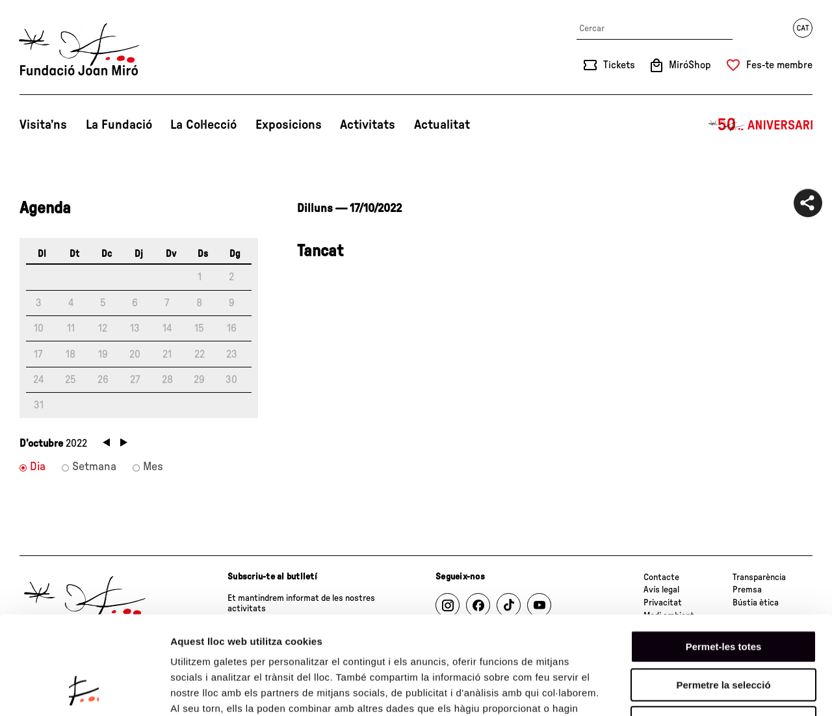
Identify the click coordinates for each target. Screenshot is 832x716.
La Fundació (119, 124)
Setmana (94, 467)
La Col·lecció (203, 124)
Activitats (367, 124)
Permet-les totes (724, 557)
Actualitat (442, 124)
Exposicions (288, 124)
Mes (153, 467)
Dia (38, 467)
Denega (723, 633)
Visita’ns (43, 124)
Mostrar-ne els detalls (748, 690)
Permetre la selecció (723, 595)
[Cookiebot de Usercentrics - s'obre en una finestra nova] (84, 690)
